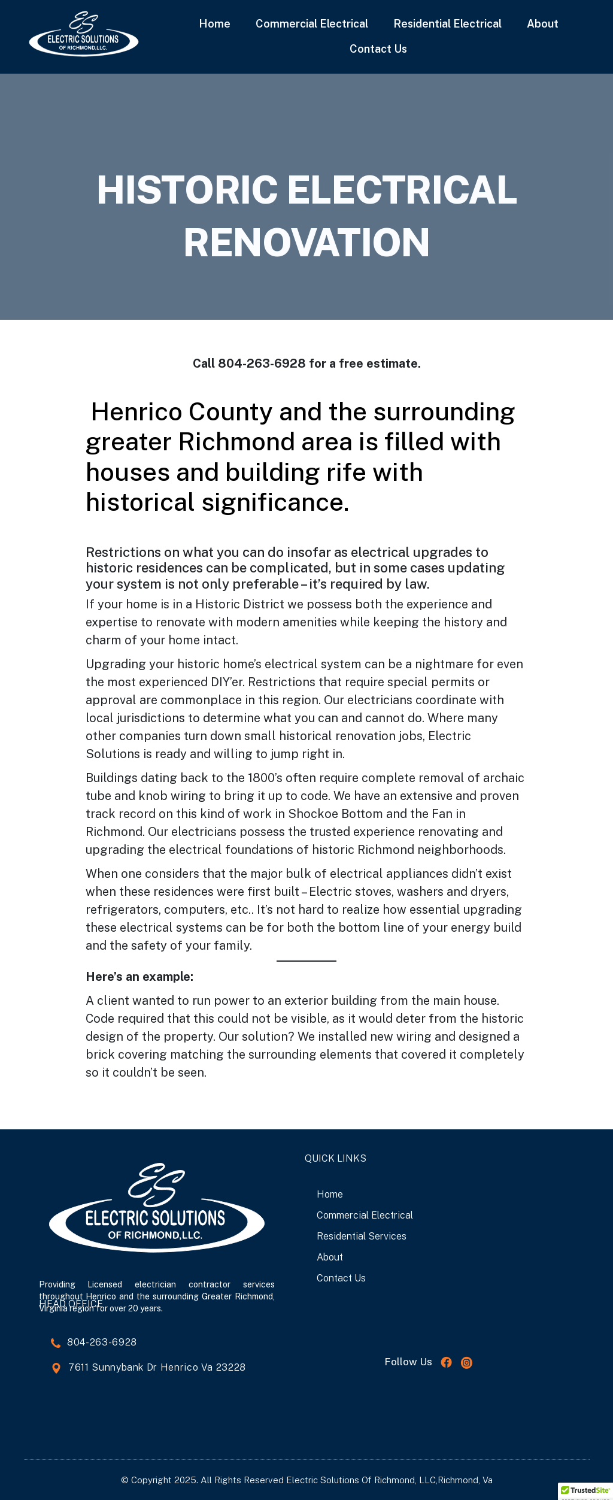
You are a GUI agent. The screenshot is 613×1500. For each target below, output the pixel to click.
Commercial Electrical (312, 23)
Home (214, 23)
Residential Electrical (447, 23)
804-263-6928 (102, 1342)
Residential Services (361, 1236)
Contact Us (378, 49)
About (543, 23)
